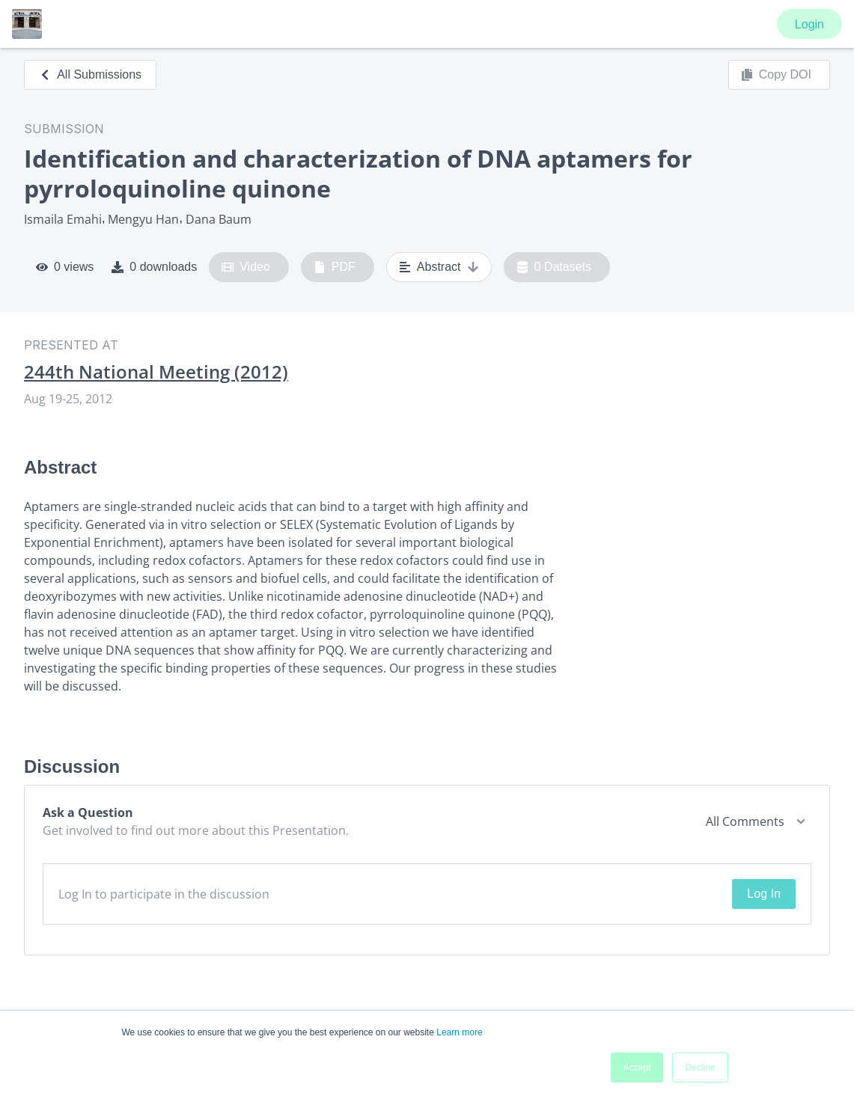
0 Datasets (554, 267)
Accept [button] (637, 1067)
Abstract (439, 267)
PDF (335, 267)
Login (809, 24)
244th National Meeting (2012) (156, 372)
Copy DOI (776, 75)
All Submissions (90, 74)
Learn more (459, 1032)
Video (246, 267)
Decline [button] (700, 1067)
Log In (763, 893)
